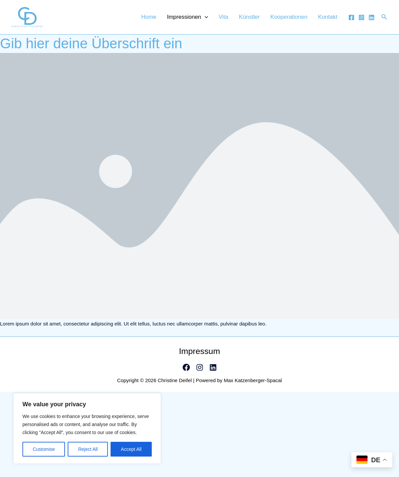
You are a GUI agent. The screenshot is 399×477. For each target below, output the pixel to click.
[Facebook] (351, 19)
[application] (222, 19)
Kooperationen (295, 19)
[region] (87, 428)
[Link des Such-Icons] (384, 19)
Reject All (87, 449)
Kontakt (329, 19)
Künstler (259, 19)
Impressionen (205, 19)
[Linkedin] (372, 19)
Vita (237, 19)
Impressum (199, 355)
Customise (44, 449)
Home (170, 19)
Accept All (131, 449)
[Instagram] (361, 19)
